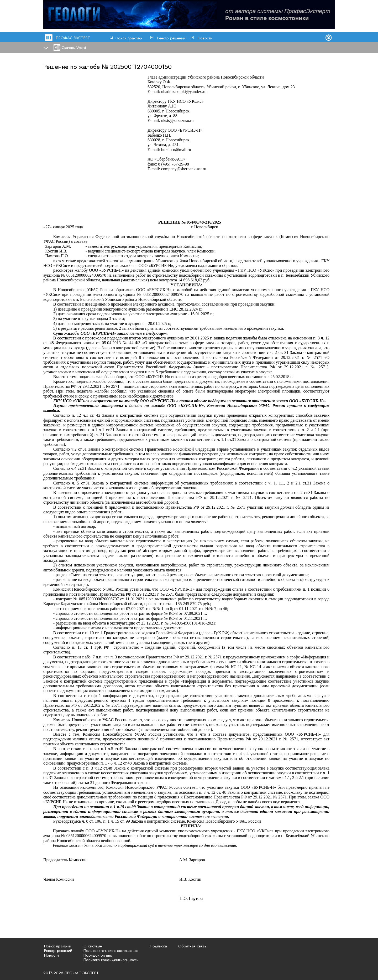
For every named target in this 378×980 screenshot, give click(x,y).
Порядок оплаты (98, 955)
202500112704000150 (141, 66)
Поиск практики (129, 38)
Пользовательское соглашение (110, 950)
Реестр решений (171, 38)
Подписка (158, 946)
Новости (205, 38)
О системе (92, 946)
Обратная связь (192, 946)
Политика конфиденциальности (111, 960)
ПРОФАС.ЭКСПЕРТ (73, 38)
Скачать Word (74, 47)
